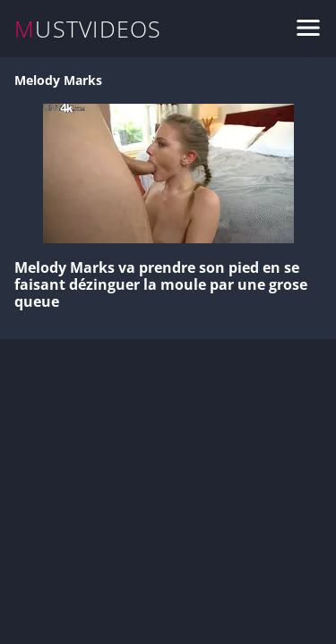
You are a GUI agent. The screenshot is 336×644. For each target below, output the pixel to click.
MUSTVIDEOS (88, 29)
